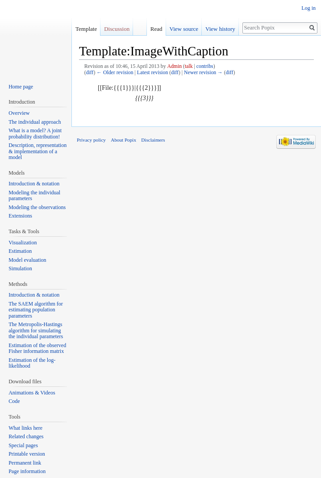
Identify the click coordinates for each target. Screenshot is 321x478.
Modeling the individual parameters (34, 195)
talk (189, 66)
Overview (18, 113)
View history (218, 28)
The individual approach (34, 122)
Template (86, 28)
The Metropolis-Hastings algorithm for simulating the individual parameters (35, 330)
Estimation (20, 251)
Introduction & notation (33, 183)
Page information (27, 471)
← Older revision (114, 72)
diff (90, 72)
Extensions (20, 216)
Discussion (116, 28)
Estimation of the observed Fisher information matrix (37, 348)
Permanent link (24, 463)
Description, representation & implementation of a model (37, 151)
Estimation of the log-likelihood (31, 363)
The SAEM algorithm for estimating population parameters (35, 310)
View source (181, 28)
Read (154, 28)
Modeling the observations (37, 207)
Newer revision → (203, 72)
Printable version (26, 454)
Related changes (25, 436)
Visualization (22, 242)
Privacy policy (91, 140)
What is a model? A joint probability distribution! (35, 133)
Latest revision (152, 72)
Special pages (23, 445)
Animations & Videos (31, 393)
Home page (20, 87)
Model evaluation (27, 260)
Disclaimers (153, 140)
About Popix (123, 140)
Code (14, 401)
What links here (25, 428)
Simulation (20, 268)
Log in (308, 8)
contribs (204, 66)
